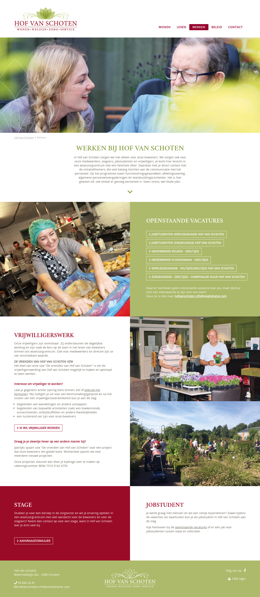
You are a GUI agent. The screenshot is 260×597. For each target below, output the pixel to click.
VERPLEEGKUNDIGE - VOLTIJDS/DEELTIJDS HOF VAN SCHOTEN (191, 268)
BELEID (216, 27)
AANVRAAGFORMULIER (33, 541)
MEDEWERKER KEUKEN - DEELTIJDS (174, 251)
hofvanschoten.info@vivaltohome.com (200, 296)
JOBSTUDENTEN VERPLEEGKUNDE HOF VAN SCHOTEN (186, 234)
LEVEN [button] (181, 27)
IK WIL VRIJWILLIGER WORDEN (38, 428)
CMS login (237, 579)
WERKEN (198, 27)
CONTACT (235, 27)
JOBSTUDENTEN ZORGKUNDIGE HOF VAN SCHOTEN (185, 243)
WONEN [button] (165, 27)
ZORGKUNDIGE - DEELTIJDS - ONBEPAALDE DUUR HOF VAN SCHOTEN (197, 277)
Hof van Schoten (24, 137)
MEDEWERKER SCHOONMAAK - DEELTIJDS (178, 260)
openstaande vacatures (191, 527)
